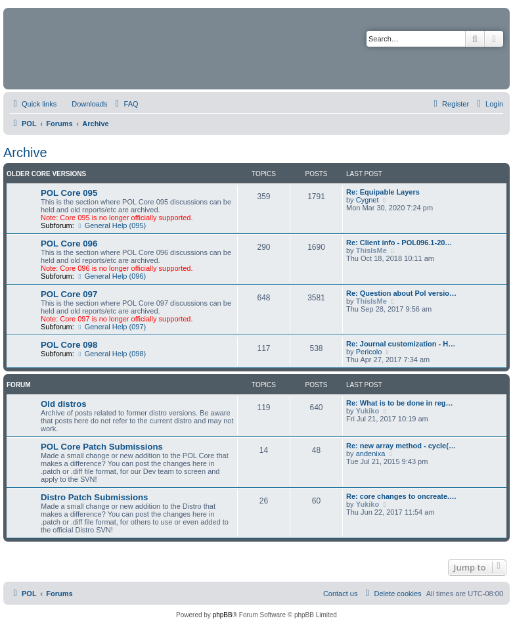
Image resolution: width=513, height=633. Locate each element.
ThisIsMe (371, 250)
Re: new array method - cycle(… (401, 446)
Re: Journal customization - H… (400, 344)
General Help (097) (111, 327)
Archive (25, 152)
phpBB (223, 615)
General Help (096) (111, 276)
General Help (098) (111, 354)
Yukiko (367, 411)
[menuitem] (83, 104)
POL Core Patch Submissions (102, 447)
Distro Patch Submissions (94, 497)
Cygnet (367, 200)
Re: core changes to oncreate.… (401, 496)
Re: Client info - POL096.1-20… (399, 242)
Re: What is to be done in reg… (399, 403)
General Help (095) (111, 225)
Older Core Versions (46, 173)
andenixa (371, 453)
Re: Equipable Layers (383, 192)
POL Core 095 (69, 193)
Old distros (64, 404)
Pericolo (369, 352)
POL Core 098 (69, 345)
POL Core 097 (69, 294)
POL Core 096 (69, 243)
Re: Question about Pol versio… (401, 293)
